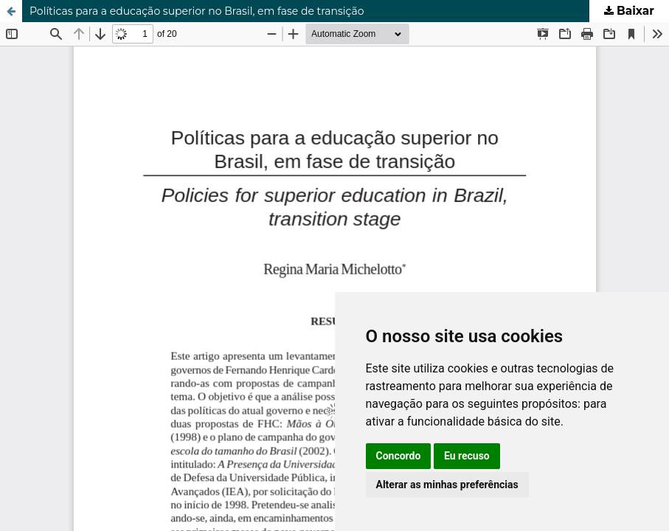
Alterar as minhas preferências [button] (447, 484)
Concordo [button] (398, 456)
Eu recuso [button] (467, 456)
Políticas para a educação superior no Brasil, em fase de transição (197, 11)
